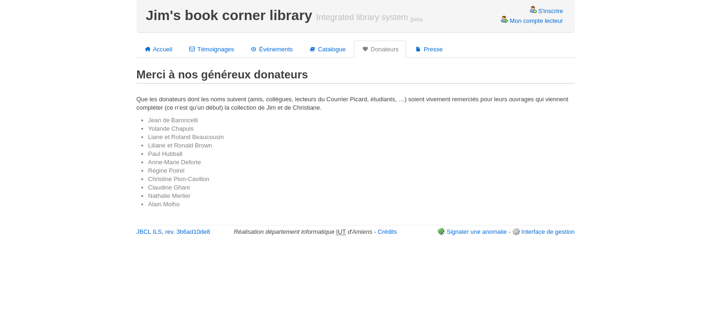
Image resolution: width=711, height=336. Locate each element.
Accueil (158, 49)
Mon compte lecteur (532, 20)
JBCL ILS (149, 231)
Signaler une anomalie (477, 231)
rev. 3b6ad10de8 (187, 231)
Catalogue (327, 49)
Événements (271, 49)
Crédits (387, 231)
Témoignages (211, 49)
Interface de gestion (547, 231)
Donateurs (380, 49)
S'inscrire (546, 10)
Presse (428, 49)
